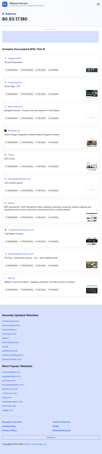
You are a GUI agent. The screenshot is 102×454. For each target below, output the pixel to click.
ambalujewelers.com (12, 401)
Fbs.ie (11, 154)
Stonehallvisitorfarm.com (20, 254)
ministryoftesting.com (12, 355)
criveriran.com (9, 393)
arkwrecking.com (11, 325)
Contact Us (51, 437)
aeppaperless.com (11, 376)
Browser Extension (12, 422)
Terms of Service (62, 422)
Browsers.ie (14, 130)
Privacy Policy (9, 430)
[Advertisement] (50, 36)
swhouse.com (9, 333)
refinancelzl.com (10, 321)
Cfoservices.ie (15, 82)
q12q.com (7, 397)
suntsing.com (8, 380)
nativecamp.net (9, 350)
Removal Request (62, 430)
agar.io (5, 338)
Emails (56, 426)
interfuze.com (9, 406)
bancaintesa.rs (9, 329)
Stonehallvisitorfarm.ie (19, 179)
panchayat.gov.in (10, 342)
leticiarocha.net (9, 389)
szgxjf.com (7, 410)
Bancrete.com (15, 106)
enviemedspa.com (11, 372)
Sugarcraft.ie (14, 58)
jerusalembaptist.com (12, 384)
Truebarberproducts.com (21, 229)
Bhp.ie (11, 203)
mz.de (5, 346)
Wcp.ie (11, 278)
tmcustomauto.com (12, 359)
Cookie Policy (9, 426)
